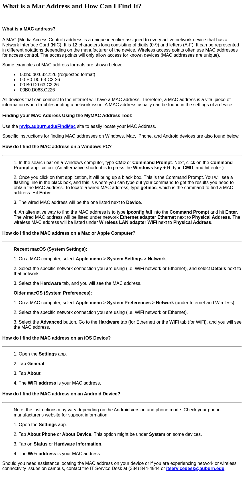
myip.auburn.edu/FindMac (47, 126)
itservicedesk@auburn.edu (195, 468)
